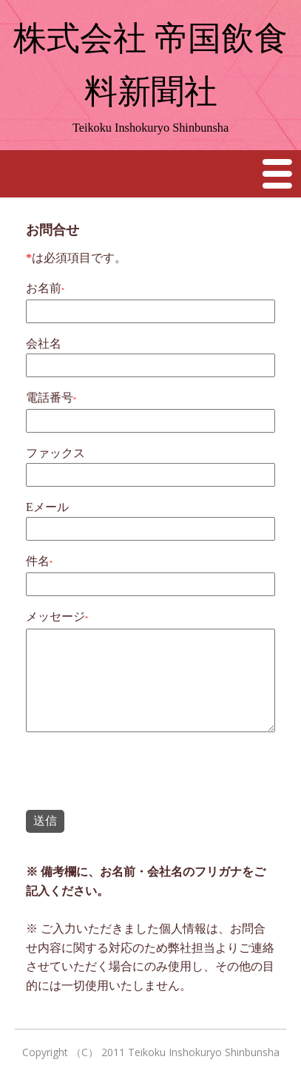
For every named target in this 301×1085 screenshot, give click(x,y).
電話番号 (49, 397)
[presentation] (138, 773)
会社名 (43, 343)
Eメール (47, 507)
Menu (278, 173)
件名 (38, 561)
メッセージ (55, 616)
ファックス (55, 453)
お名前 (43, 288)
